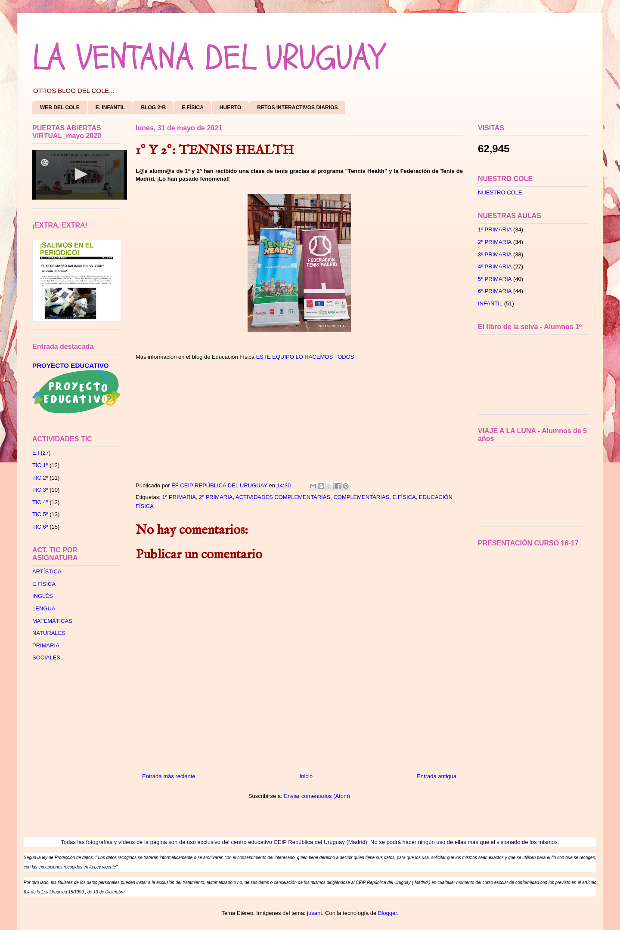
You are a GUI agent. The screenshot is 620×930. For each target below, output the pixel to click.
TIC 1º (40, 465)
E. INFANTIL (110, 108)
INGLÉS (42, 596)
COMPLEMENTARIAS (361, 497)
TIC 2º (40, 477)
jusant (314, 913)
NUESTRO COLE (500, 192)
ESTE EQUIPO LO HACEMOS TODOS (305, 357)
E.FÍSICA (193, 108)
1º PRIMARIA (178, 497)
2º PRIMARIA (215, 497)
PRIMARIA (45, 645)
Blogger (387, 913)
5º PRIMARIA (495, 279)
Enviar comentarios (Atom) (317, 796)
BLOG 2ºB (153, 108)
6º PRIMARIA (495, 291)
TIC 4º (40, 502)
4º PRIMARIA (495, 266)
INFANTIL (490, 303)
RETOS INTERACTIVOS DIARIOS (297, 108)
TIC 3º (40, 490)
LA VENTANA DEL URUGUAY (207, 58)
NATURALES (48, 633)
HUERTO (230, 108)
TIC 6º (40, 527)
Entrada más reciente (168, 776)
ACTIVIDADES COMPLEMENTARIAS (283, 497)
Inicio (306, 776)
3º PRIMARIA (495, 254)
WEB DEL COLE (60, 108)
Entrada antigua (436, 776)
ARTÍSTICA (47, 571)
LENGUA (43, 608)
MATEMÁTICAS (52, 621)
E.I (35, 453)
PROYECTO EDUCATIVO (70, 365)
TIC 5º (40, 514)
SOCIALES (46, 657)
